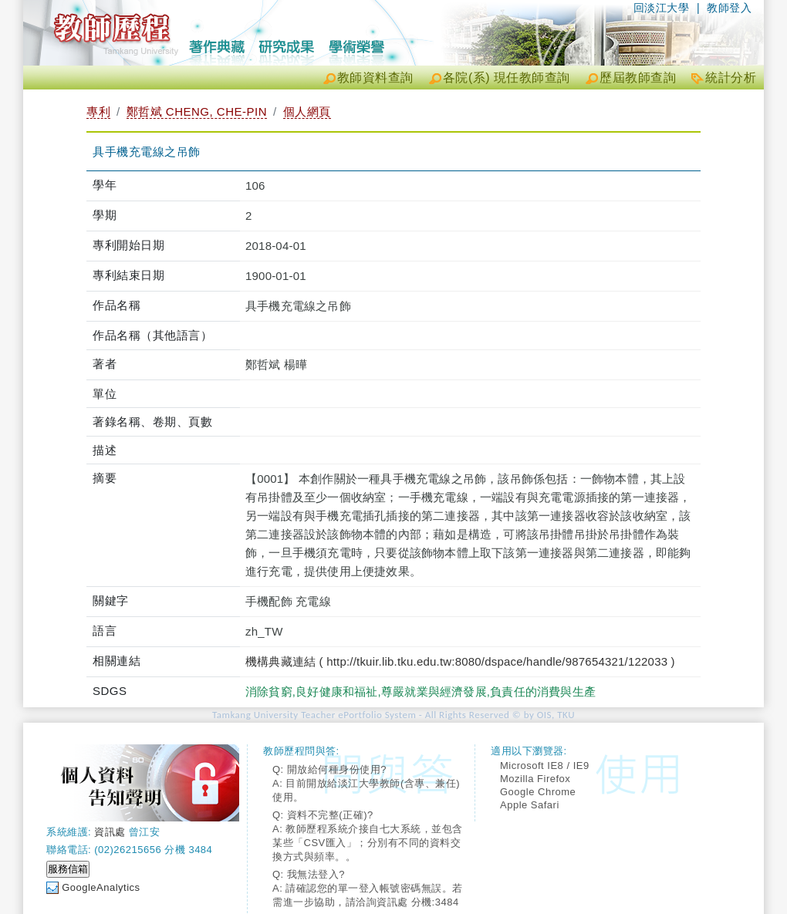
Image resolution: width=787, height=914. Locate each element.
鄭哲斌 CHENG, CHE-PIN (197, 111)
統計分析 (730, 77)
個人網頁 (307, 111)
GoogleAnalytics (101, 887)
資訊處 (110, 832)
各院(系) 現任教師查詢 (506, 77)
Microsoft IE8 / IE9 (544, 765)
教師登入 (729, 8)
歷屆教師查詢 (638, 77)
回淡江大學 (661, 8)
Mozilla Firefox (535, 778)
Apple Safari (529, 805)
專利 (98, 111)
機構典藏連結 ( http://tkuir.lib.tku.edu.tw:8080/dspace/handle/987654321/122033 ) (460, 661)
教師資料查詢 (375, 77)
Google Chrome (538, 792)
